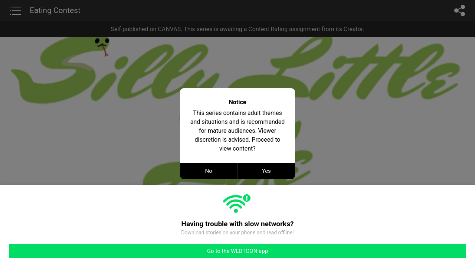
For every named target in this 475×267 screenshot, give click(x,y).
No (208, 171)
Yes (266, 171)
